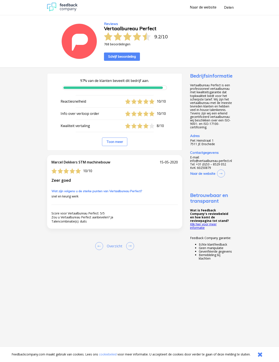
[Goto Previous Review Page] (100, 246)
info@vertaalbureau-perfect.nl (211, 161)
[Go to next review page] (129, 246)
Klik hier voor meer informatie (203, 226)
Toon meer (114, 142)
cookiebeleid (108, 354)
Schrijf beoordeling (122, 56)
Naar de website (203, 7)
